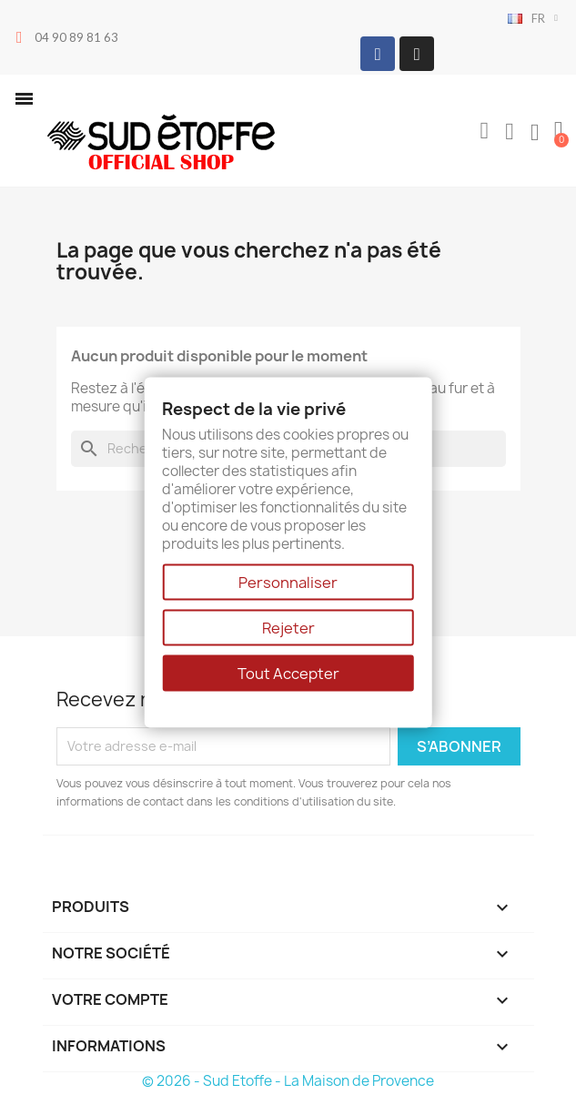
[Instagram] (416, 53)
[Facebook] (377, 53)
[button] (24, 99)
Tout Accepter (288, 673)
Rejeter (288, 627)
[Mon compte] (509, 132)
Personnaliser (288, 582)
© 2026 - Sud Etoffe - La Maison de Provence (288, 1080)
